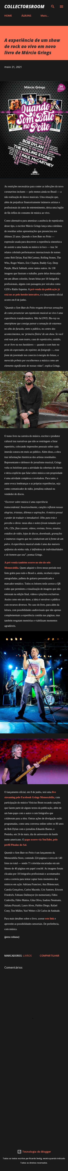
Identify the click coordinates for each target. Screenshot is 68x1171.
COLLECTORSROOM (24, 6)
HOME (8, 15)
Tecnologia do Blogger (34, 1151)
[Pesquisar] (53, 6)
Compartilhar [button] (49, 955)
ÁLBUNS (26, 15)
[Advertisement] (34, 1100)
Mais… (45, 15)
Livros (27, 955)
